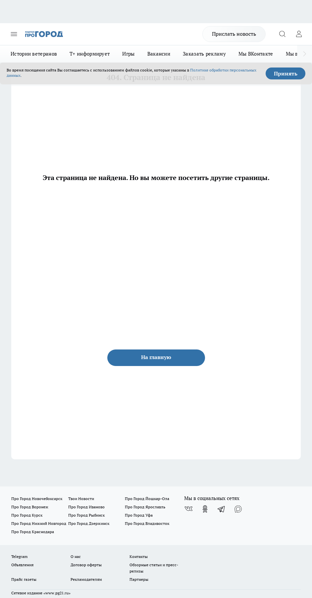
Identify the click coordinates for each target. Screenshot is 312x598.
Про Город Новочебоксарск (36, 498)
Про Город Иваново (86, 506)
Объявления (22, 564)
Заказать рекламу (204, 54)
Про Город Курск (26, 515)
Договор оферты (86, 564)
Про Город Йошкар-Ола (147, 498)
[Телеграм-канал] (221, 509)
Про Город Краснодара (32, 531)
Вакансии (158, 54)
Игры (128, 54)
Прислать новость (234, 33)
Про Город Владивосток (147, 523)
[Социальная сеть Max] (238, 509)
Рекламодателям (86, 579)
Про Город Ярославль (145, 506)
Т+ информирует (90, 54)
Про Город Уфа (139, 515)
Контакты (139, 556)
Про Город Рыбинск (86, 515)
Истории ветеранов (34, 54)
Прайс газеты (23, 579)
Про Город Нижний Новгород (38, 523)
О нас (76, 556)
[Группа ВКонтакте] (188, 509)
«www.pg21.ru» (57, 592)
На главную (156, 357)
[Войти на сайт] (298, 34)
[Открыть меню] (14, 34)
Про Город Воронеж (29, 506)
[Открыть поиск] (282, 34)
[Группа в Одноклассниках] (205, 509)
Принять (285, 73)
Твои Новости (81, 498)
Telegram (19, 556)
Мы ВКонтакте (255, 54)
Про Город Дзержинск (88, 523)
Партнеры (139, 579)
